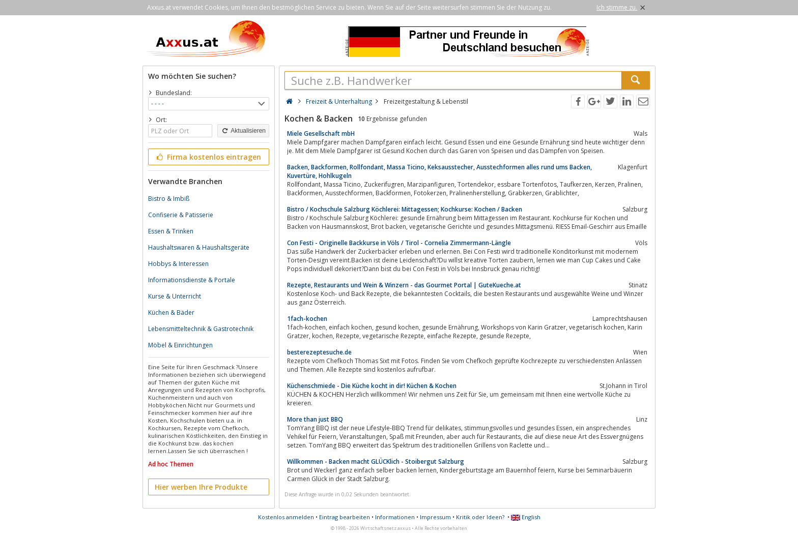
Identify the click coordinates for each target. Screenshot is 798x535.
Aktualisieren (243, 130)
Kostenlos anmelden (286, 517)
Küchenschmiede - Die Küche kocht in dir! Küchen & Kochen (372, 385)
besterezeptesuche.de (319, 352)
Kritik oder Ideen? (480, 517)
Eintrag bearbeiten (344, 517)
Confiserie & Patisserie (180, 215)
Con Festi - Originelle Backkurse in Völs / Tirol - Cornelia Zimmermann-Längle (399, 243)
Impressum (435, 517)
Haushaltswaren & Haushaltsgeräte (198, 247)
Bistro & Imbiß (168, 198)
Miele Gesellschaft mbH (321, 133)
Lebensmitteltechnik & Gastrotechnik (200, 328)
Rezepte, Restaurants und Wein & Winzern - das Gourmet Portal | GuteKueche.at (404, 285)
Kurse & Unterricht (174, 296)
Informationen (395, 517)
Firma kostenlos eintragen (208, 157)
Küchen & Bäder (171, 312)
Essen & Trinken (170, 231)
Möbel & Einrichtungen (180, 345)
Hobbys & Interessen (178, 263)
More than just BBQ (315, 419)
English (525, 517)
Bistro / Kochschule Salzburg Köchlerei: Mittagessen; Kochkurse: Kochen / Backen (404, 209)
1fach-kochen (307, 318)
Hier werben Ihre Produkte (201, 487)
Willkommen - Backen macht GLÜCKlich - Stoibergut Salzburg (375, 461)
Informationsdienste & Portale (191, 280)
